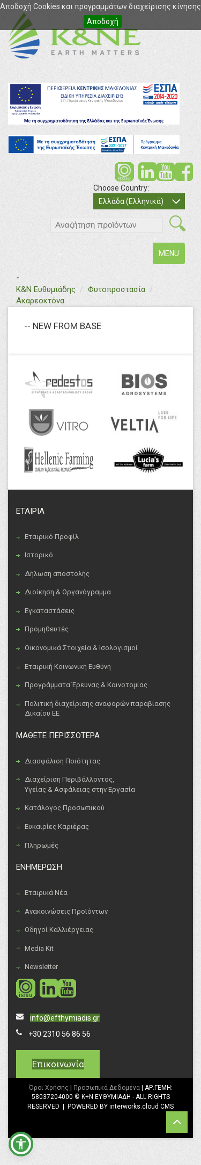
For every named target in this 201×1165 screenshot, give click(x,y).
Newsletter (41, 967)
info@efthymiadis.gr (65, 1018)
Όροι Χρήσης (49, 1087)
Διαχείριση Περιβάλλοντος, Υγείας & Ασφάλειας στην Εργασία (80, 784)
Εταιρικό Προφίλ (52, 537)
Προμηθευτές (47, 629)
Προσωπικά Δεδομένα (106, 1087)
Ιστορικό (39, 555)
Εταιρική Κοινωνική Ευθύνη (68, 666)
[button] (21, 1144)
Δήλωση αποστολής (57, 574)
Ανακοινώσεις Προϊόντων (66, 911)
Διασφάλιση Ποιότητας (62, 761)
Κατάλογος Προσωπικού (65, 808)
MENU (171, 255)
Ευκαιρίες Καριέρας (57, 826)
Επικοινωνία (58, 1064)
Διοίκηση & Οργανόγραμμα (68, 592)
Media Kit (39, 948)
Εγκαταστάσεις (50, 611)
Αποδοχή (102, 21)
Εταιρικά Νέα (46, 893)
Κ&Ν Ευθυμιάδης (46, 289)
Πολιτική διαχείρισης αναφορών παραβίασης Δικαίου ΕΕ (97, 709)
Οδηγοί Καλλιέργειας (59, 930)
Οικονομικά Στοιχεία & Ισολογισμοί (81, 648)
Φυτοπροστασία (116, 289)
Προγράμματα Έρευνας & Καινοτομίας (86, 685)
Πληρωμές (41, 845)
